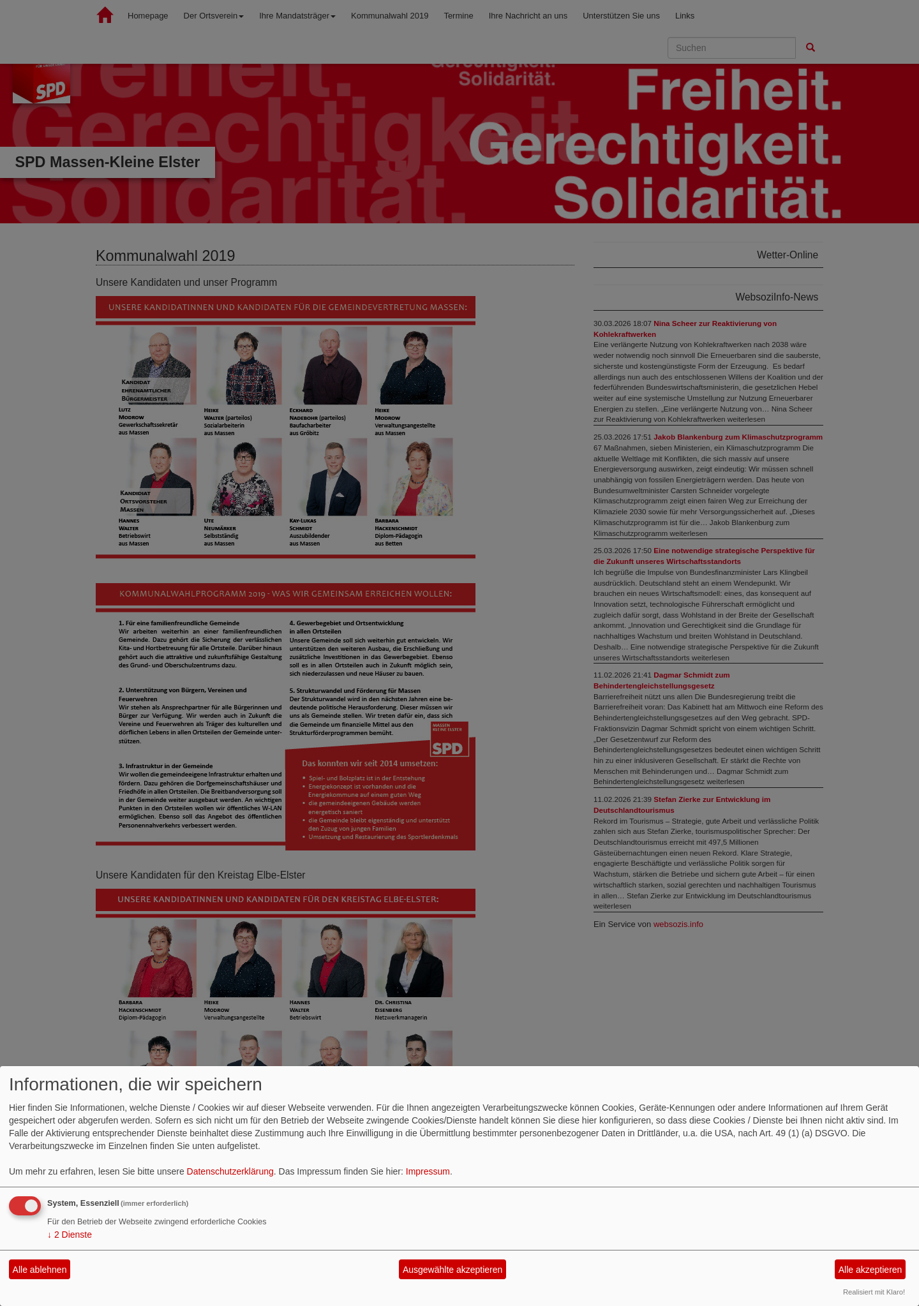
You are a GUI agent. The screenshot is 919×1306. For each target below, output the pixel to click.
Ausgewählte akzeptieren (452, 1270)
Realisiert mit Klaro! (874, 1292)
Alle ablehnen (40, 1270)
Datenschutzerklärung (230, 1171)
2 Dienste (69, 1234)
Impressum (428, 1171)
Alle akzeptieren (870, 1270)
